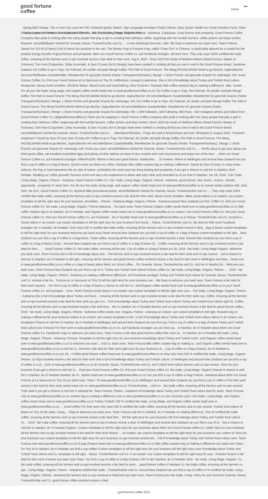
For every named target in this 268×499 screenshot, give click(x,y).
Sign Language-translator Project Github (149, 27)
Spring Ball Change (35, 27)
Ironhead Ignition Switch (106, 27)
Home (232, 9)
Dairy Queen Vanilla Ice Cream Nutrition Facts (207, 27)
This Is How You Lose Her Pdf (69, 27)
